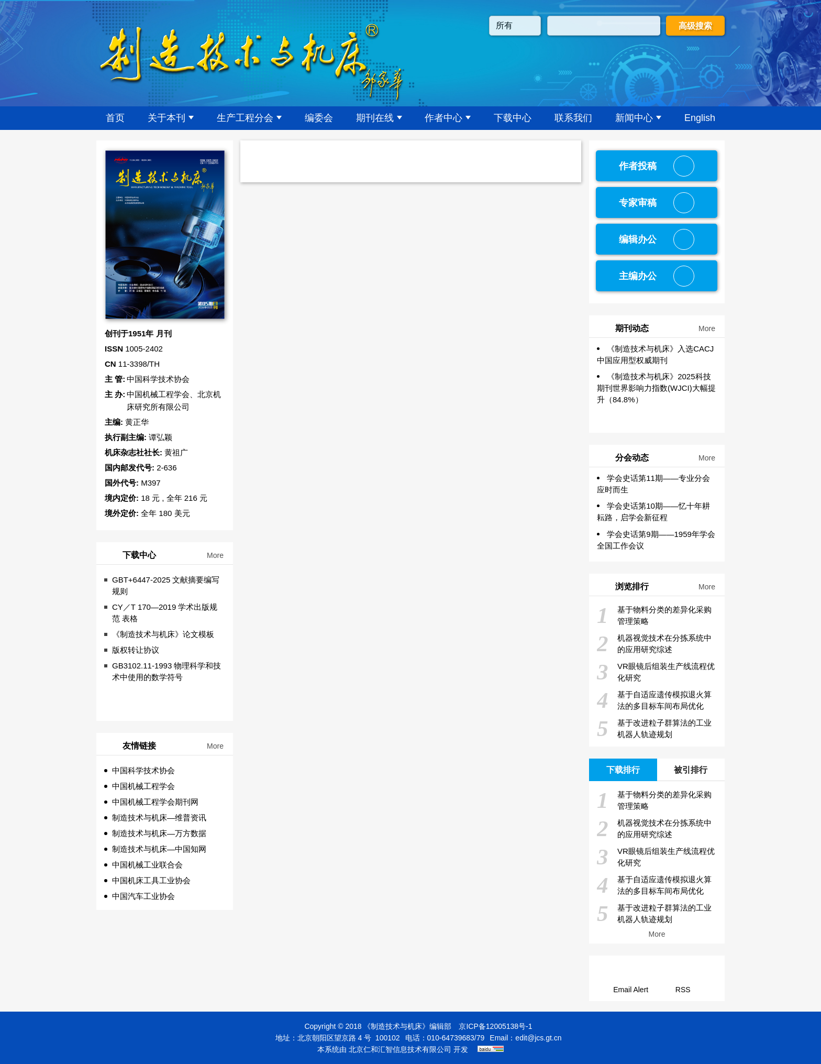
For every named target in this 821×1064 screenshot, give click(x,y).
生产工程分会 (249, 118)
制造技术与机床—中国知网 (159, 848)
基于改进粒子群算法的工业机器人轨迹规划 (654, 728)
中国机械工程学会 (143, 786)
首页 (115, 118)
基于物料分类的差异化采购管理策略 (654, 615)
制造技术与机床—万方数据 (159, 833)
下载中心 (512, 118)
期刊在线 (379, 118)
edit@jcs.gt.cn (538, 1038)
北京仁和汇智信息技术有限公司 (400, 1049)
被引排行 (690, 769)
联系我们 (573, 118)
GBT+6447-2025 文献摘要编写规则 (166, 585)
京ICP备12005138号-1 (495, 1026)
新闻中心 (638, 118)
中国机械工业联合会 (147, 864)
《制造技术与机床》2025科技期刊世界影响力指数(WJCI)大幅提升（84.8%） (656, 387)
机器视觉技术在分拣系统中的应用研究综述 (654, 643)
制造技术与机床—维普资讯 (159, 817)
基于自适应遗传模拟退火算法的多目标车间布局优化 (654, 700)
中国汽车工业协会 (143, 896)
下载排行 (623, 769)
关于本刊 (171, 118)
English (699, 118)
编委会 (319, 118)
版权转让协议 (135, 649)
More (215, 555)
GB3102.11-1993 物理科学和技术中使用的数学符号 (166, 671)
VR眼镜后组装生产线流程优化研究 (656, 672)
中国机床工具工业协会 (151, 880)
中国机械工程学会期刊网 (155, 801)
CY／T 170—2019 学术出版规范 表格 (164, 612)
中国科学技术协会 (143, 770)
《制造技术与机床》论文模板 (163, 634)
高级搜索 (695, 25)
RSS (683, 989)
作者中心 (448, 118)
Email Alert (630, 989)
